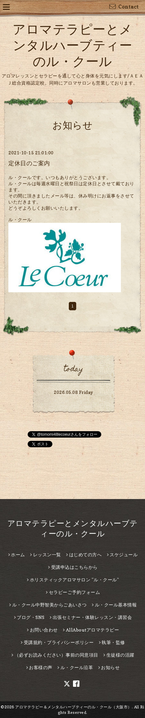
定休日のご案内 (29, 163)
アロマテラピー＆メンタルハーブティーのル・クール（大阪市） (73, 706)
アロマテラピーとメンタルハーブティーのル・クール (72, 45)
